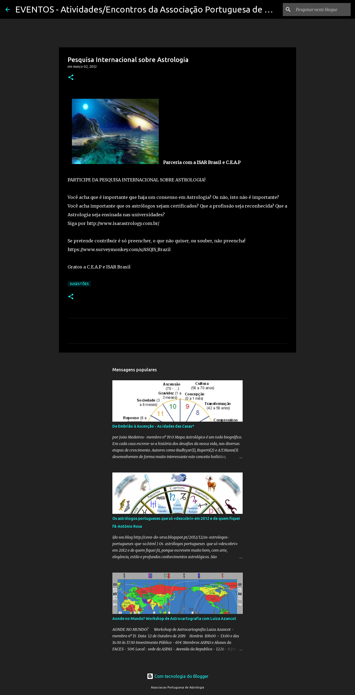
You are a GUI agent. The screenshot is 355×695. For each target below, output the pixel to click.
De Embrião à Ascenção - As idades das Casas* (153, 426)
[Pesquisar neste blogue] (322, 9)
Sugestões (79, 284)
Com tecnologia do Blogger (177, 676)
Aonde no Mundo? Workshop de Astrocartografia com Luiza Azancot (174, 618)
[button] (71, 77)
